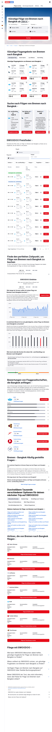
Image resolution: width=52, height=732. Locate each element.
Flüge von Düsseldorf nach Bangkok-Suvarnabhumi (37, 516)
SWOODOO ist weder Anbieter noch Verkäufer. (29, 692)
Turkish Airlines (17, 439)
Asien (11, 45)
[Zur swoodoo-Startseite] (9, 2)
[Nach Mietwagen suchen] (2, 12)
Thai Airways (16, 423)
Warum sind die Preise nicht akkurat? (29, 697)
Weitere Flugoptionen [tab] (30, 505)
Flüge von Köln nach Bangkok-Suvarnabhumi (36, 519)
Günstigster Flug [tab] (12, 57)
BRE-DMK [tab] (35, 270)
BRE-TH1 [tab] (21, 270)
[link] (13, 132)
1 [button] (34, 249)
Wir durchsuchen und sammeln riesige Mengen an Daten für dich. (29, 694)
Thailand (15, 45)
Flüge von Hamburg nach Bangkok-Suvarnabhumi (16, 529)
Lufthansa (15, 446)
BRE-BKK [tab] (28, 270)
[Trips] (2, 21)
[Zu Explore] (2, 17)
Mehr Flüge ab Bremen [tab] (29, 502)
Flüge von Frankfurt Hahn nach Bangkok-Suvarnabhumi (38, 526)
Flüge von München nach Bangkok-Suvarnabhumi (37, 512)
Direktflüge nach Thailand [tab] (37, 498)
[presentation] (28, 21)
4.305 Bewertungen (18, 443)
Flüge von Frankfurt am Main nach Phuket (39, 521)
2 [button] (37, 249)
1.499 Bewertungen (18, 401)
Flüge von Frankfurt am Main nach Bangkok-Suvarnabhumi (16, 512)
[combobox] (34, 24)
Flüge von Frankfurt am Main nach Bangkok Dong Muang (16, 516)
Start (8, 45)
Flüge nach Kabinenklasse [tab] (14, 502)
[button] (2, 2)
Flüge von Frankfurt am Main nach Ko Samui (16, 526)
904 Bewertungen (17, 435)
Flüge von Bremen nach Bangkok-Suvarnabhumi (37, 529)
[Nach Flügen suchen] (2, 6)
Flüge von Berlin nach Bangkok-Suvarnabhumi (15, 519)
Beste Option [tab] (22, 57)
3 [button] (40, 249)
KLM (14, 397)
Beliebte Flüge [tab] (24, 498)
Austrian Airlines (17, 431)
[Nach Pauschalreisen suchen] (2, 15)
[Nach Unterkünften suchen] (2, 9)
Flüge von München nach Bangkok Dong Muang (17, 522)
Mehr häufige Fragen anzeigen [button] (28, 484)
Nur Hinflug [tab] (40, 57)
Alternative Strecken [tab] (13, 498)
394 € (24, 21)
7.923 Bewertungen (18, 451)
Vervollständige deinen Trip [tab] (15, 505)
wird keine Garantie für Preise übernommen (17, 688)
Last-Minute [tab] (32, 57)
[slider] (50, 158)
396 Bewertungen (17, 427)
